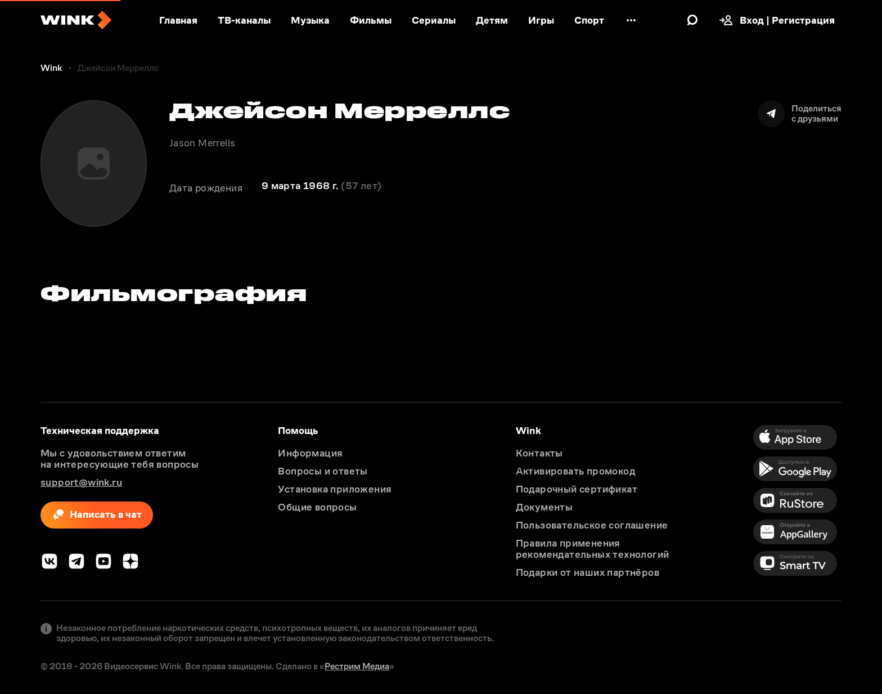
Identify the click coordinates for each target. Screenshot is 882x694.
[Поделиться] (800, 113)
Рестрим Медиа (357, 666)
